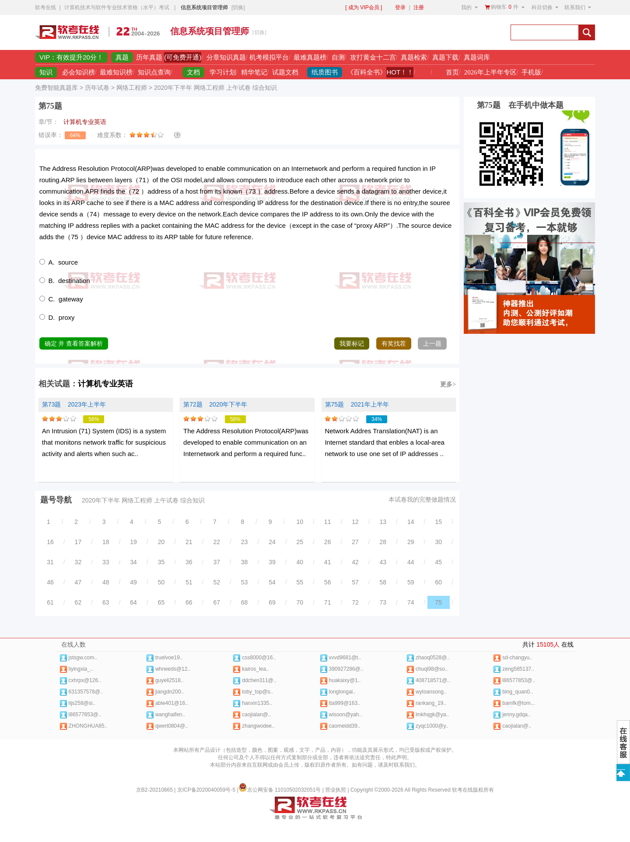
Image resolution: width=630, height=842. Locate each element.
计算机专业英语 (105, 383)
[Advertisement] (401, 32)
